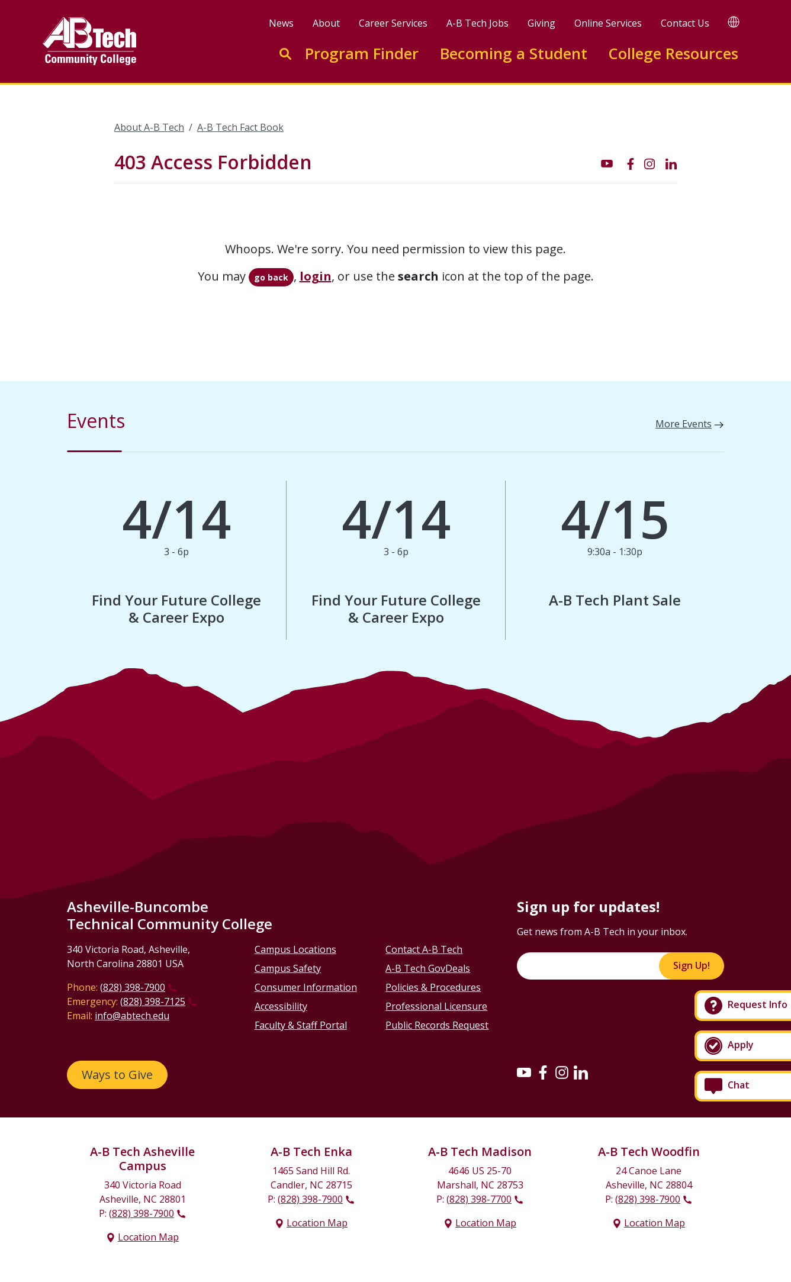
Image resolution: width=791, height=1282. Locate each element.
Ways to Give (117, 1075)
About (326, 23)
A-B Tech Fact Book (240, 127)
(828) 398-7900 (132, 987)
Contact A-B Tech (423, 949)
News (281, 23)
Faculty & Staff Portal (301, 1025)
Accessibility (281, 1006)
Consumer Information (306, 987)
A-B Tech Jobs (477, 23)
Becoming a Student (513, 53)
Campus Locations (295, 949)
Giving (541, 23)
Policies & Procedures (433, 987)
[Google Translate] (733, 21)
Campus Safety (288, 968)
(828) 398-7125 (152, 1001)
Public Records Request (436, 1025)
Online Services (608, 23)
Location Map (148, 1237)
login (316, 276)
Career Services (393, 23)
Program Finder (362, 53)
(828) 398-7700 (479, 1199)
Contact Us (685, 23)
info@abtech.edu (132, 1015)
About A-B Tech (149, 127)
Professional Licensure (436, 1006)
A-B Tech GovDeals (427, 968)
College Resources (673, 53)
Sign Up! (691, 965)
